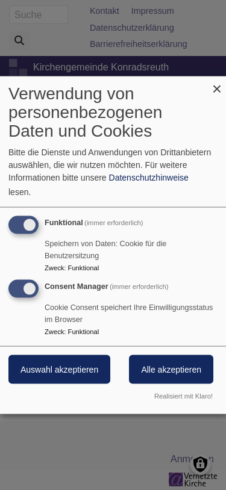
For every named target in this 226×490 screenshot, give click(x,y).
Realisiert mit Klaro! (183, 395)
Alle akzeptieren (171, 369)
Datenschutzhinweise (149, 177)
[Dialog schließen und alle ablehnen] (217, 83)
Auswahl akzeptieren (59, 369)
